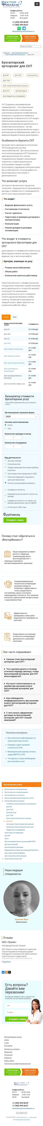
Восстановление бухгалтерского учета (19, 798)
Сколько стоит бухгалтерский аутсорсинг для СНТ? (19, 660)
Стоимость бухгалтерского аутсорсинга (21, 804)
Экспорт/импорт (15, 461)
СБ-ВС (12, 18)
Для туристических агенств (14, 363)
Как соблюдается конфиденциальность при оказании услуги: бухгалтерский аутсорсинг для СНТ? (21, 702)
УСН (14, 317)
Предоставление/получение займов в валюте (23, 468)
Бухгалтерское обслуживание (16, 789)
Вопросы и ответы (12, 1049)
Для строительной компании (15, 856)
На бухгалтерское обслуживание (30, 38)
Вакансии (8, 1052)
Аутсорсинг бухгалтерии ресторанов (20, 824)
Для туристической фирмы (15, 853)
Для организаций (11, 844)
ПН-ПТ (12, 13)
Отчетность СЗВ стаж (17, 507)
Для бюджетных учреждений (14, 96)
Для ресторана (21, 91)
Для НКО (7, 343)
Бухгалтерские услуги (12, 784)
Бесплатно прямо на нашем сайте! (12, 38)
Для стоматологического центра (15, 86)
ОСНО (6, 317)
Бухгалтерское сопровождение (16, 792)
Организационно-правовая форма (19, 412)
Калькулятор (32, 75)
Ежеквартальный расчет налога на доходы (22, 495)
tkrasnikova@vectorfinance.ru (23, 31)
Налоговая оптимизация (14, 833)
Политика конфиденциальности (17, 1064)
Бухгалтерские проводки (14, 847)
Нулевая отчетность (16, 490)
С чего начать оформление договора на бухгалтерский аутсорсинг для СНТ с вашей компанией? (18, 716)
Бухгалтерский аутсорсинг (14, 801)
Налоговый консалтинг (13, 859)
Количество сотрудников (15, 443)
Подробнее (6, 962)
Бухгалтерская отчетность (15, 795)
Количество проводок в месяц (18, 434)
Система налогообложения (16, 422)
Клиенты (8, 1058)
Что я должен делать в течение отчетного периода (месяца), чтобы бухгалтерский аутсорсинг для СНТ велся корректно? (21, 672)
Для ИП (6, 75)
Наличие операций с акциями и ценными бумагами (21, 478)
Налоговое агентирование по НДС (22, 474)
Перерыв (13, 15)
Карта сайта (9, 1061)
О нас (6, 1043)
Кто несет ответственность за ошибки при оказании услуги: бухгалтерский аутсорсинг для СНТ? (19, 687)
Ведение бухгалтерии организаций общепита (21, 850)
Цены (7, 838)
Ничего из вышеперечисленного (21, 483)
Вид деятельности (13, 458)
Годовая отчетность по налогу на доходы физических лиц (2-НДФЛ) (22, 502)
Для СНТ (6, 91)
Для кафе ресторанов (12, 356)
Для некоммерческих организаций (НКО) (20, 841)
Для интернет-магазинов (13, 349)
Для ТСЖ (6, 80)
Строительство (14, 464)
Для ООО (18, 75)
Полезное (8, 1055)
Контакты (8, 1046)
